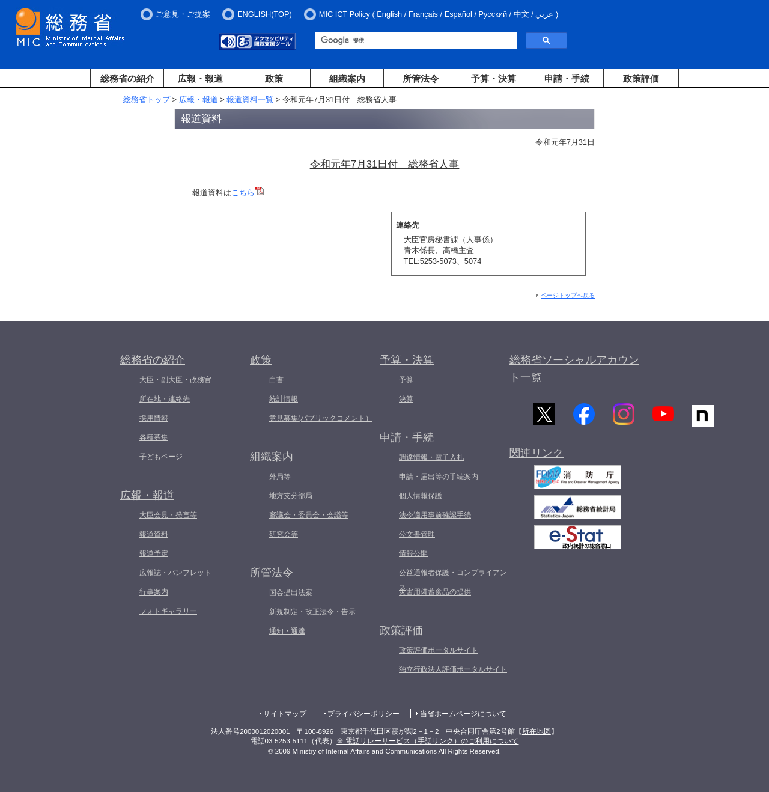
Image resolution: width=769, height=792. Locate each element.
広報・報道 (200, 78)
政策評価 (641, 78)
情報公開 (413, 553)
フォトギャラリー (168, 611)
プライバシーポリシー (363, 713)
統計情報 (283, 399)
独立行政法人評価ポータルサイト (453, 669)
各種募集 (153, 437)
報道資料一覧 (249, 99)
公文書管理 (417, 534)
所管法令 (421, 78)
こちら (247, 192)
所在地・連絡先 (164, 399)
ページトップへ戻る (568, 295)
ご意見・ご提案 (183, 14)
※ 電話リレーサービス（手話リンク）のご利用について (427, 741)
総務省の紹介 (127, 78)
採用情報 (153, 418)
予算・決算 (493, 78)
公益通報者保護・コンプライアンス (453, 579)
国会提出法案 (290, 592)
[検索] (415, 40)
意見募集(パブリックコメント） (320, 418)
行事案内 (153, 592)
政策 (274, 78)
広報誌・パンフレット (175, 572)
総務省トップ (146, 99)
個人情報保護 (420, 496)
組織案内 (347, 78)
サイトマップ (284, 713)
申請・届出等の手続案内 (438, 476)
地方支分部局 (290, 496)
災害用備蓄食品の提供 (435, 592)
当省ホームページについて (463, 713)
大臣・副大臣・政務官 (175, 380)
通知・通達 (287, 631)
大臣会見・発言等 (168, 515)
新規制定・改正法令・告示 (312, 612)
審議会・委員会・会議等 (308, 515)
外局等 (280, 476)
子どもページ (161, 456)
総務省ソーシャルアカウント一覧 (574, 368)
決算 (406, 399)
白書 (276, 380)
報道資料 (153, 534)
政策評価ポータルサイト (438, 650)
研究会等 (283, 534)
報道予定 (153, 553)
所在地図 (536, 731)
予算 (406, 380)
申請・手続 (566, 78)
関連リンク (536, 454)
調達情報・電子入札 (431, 457)
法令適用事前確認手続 (435, 515)
